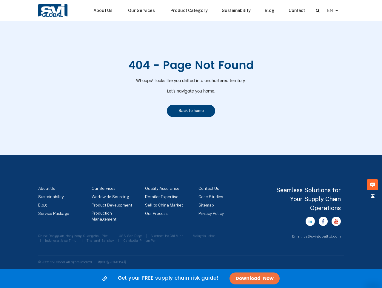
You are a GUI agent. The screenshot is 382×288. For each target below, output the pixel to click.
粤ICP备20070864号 (112, 262)
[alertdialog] (191, 278)
